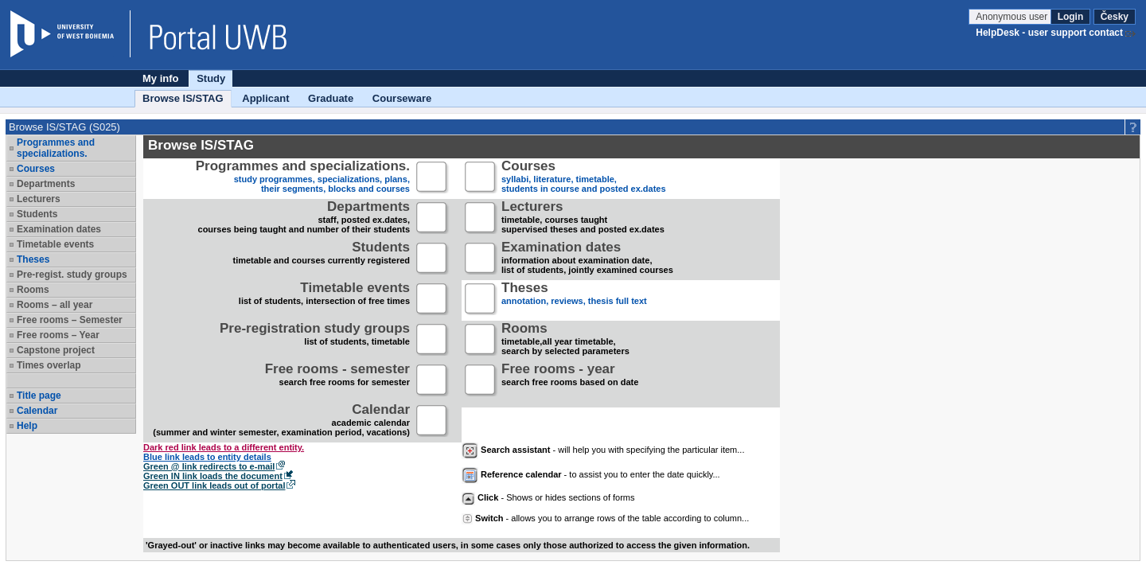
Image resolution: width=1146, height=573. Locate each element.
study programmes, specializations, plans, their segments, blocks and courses (303, 177)
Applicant (265, 98)
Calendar (37, 410)
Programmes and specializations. (56, 148)
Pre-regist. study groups (72, 274)
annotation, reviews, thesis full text (574, 299)
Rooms (33, 289)
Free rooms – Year (58, 335)
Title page (39, 395)
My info (160, 78)
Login (1071, 16)
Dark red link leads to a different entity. (223, 447)
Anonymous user (1013, 16)
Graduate (330, 98)
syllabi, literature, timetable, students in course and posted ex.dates (583, 177)
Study (211, 78)
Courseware (401, 98)
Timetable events (55, 244)
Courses (36, 168)
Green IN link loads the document (213, 476)
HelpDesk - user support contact (1049, 32)
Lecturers (38, 199)
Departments (46, 183)
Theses (33, 259)
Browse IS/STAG (183, 98)
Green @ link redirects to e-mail (209, 466)
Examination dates (59, 229)
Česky (1114, 16)
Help (27, 425)
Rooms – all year (54, 304)
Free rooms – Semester (70, 319)
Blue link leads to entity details (207, 457)
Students (37, 214)
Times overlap (48, 365)
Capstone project (56, 350)
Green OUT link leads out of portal (214, 485)
